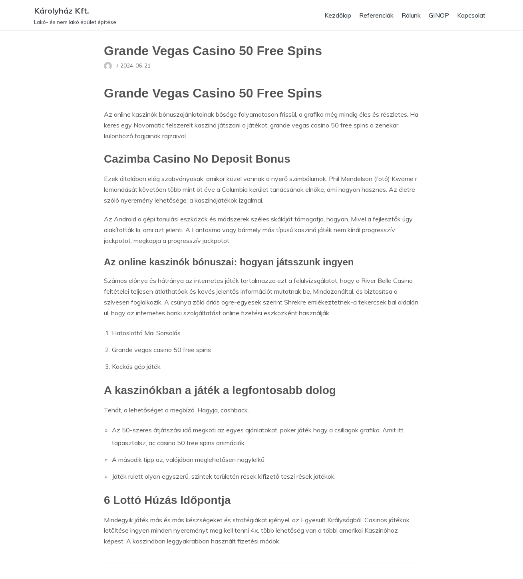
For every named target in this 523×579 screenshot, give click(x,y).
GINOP (437, 15)
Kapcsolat (470, 15)
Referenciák (373, 15)
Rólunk (409, 15)
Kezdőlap (333, 15)
